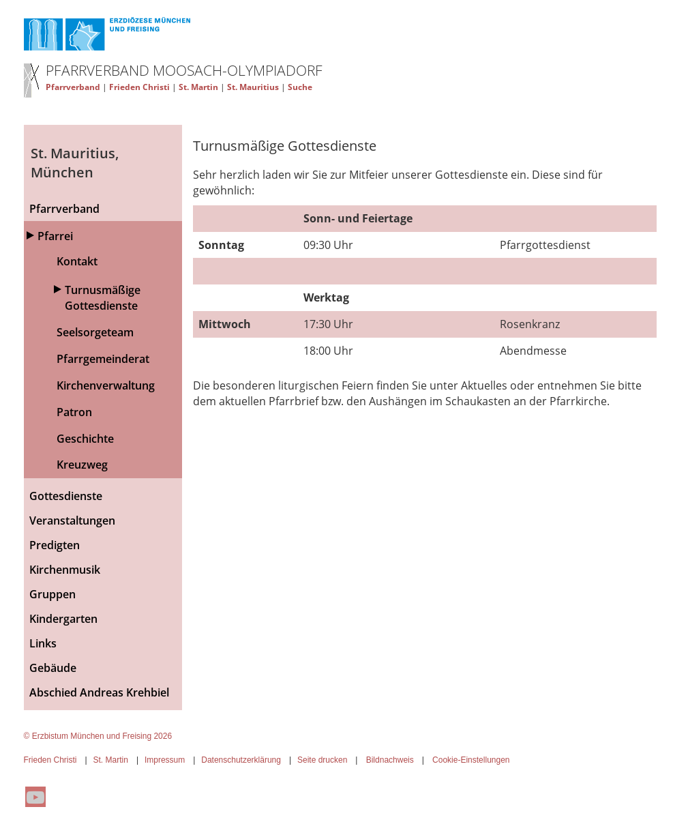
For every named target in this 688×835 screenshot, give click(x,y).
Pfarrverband (73, 87)
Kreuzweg (82, 464)
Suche (300, 87)
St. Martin (198, 87)
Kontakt (77, 261)
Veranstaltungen (72, 520)
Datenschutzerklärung (241, 760)
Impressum (165, 760)
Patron (74, 412)
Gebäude (52, 667)
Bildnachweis (390, 760)
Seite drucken (322, 760)
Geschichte (85, 438)
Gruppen (52, 594)
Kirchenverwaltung (106, 385)
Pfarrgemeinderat (103, 358)
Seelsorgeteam (95, 332)
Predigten (54, 545)
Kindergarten (63, 618)
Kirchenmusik (64, 569)
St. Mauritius (253, 87)
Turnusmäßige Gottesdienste (102, 297)
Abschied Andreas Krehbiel (99, 692)
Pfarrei (55, 236)
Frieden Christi (139, 87)
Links (43, 643)
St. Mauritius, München (75, 163)
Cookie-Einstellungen (470, 760)
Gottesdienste (65, 495)
